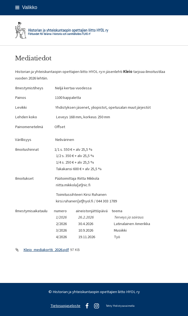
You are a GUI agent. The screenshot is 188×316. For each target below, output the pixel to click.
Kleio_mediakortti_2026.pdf (46, 249)
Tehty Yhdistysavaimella (120, 306)
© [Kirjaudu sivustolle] (50, 291)
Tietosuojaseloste (65, 305)
